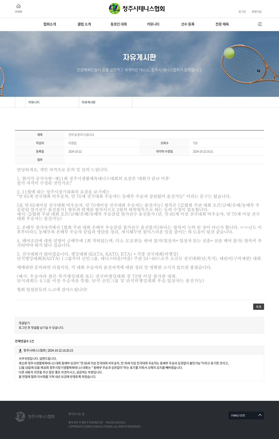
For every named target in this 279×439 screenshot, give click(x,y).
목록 (258, 320)
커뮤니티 (33, 102)
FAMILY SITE (238, 415)
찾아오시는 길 (76, 414)
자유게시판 (89, 102)
